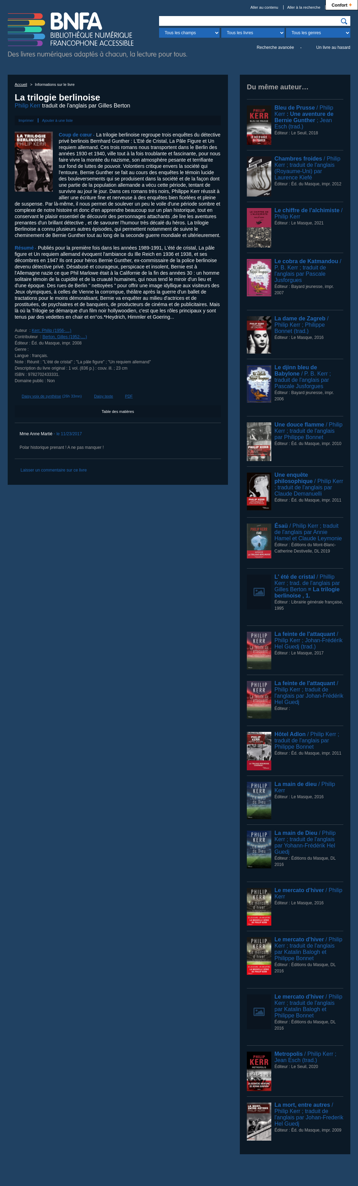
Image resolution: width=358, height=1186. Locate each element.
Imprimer (26, 120)
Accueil (21, 84)
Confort (341, 4)
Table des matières (118, 411)
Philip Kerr (28, 106)
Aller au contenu (264, 7)
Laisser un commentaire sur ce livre (54, 470)
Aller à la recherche (304, 7)
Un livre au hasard (333, 47)
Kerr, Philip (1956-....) (51, 330)
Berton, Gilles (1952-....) (64, 336)
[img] (344, 21)
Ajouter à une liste (57, 120)
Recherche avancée (275, 47)
